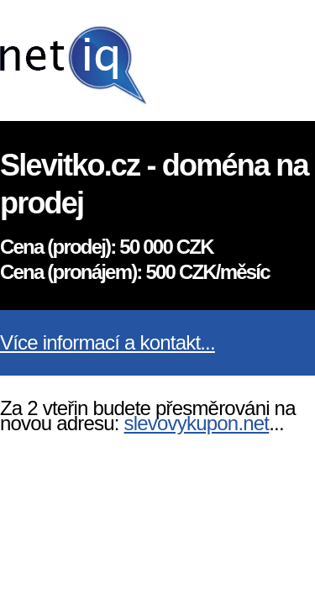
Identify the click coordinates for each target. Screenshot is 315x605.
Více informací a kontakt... (107, 342)
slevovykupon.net (197, 423)
